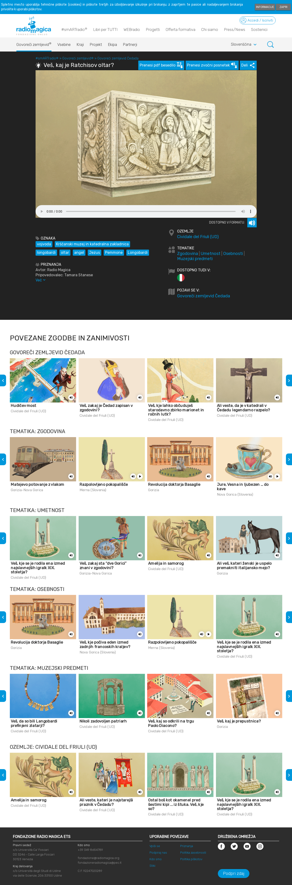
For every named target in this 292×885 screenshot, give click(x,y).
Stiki (152, 865)
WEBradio (132, 29)
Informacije (265, 7)
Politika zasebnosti (193, 852)
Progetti (153, 29)
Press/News (234, 29)
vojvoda (44, 244)
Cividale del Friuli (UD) (198, 236)
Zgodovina (187, 253)
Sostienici (259, 29)
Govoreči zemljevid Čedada (118, 58)
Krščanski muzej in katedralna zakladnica (92, 244)
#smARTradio (74, 29)
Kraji (80, 44)
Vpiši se (155, 846)
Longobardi (138, 252)
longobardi (46, 252)
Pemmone (114, 252)
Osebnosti (233, 253)
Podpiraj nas (158, 852)
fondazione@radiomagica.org (98, 858)
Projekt (96, 44)
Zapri (283, 7)
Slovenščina (244, 45)
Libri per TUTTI (105, 29)
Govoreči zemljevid (33, 43)
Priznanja (186, 846)
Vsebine (64, 44)
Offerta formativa (180, 29)
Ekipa (112, 44)
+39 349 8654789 (90, 850)
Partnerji (130, 44)
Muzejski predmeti (195, 258)
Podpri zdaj (233, 873)
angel (79, 252)
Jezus (94, 252)
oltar (65, 252)
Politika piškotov (191, 859)
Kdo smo (156, 859)
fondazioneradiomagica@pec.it (99, 862)
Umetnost (210, 253)
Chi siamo (209, 29)
